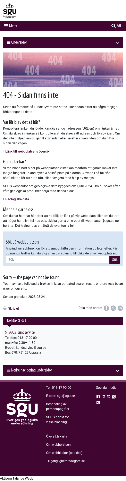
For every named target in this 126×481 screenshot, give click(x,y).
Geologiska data (17, 199)
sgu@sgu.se (66, 396)
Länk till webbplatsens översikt (27, 151)
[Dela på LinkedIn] (120, 308)
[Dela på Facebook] (106, 308)
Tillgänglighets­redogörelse (65, 461)
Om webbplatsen (58, 445)
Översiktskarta (56, 436)
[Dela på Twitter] (113, 308)
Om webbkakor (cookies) (64, 453)
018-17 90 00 (61, 388)
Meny (13, 26)
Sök (119, 26)
